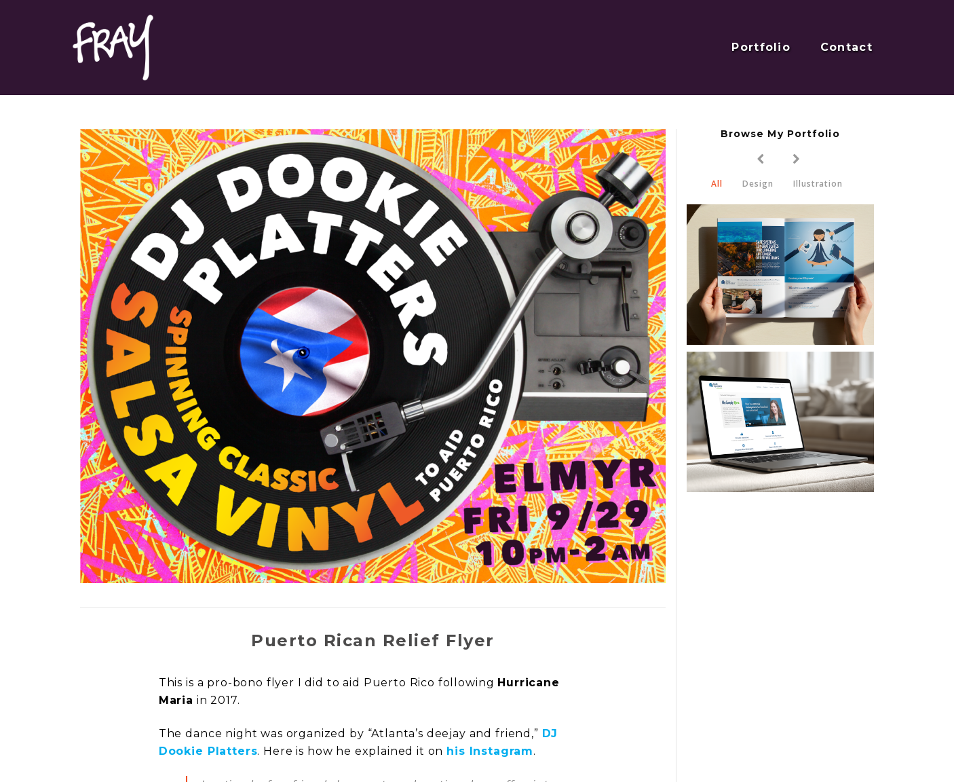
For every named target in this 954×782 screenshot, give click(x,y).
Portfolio (760, 47)
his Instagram (489, 751)
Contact (846, 47)
